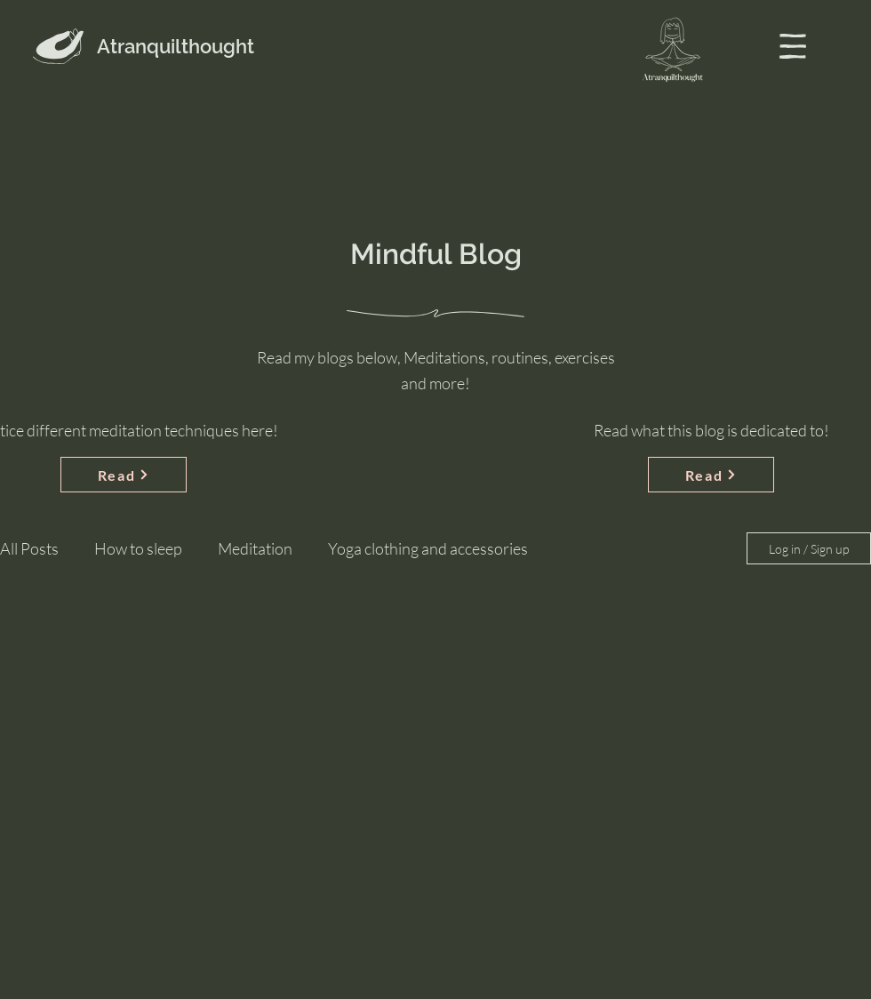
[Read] (123, 474)
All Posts (29, 548)
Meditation (255, 548)
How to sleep (138, 548)
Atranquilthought (175, 46)
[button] (792, 46)
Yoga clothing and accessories (428, 548)
